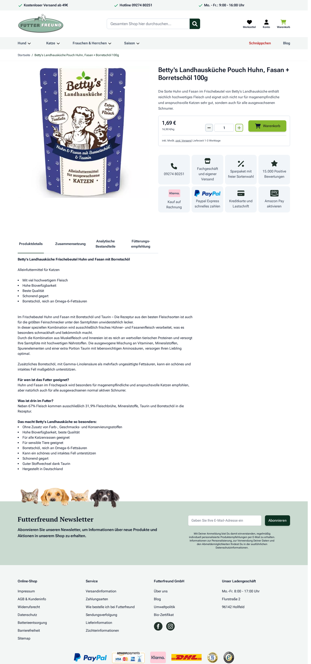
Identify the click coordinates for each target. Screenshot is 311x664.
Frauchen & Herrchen (90, 43)
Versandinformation (101, 591)
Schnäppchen (260, 43)
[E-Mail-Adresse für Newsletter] (224, 520)
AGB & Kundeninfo (32, 599)
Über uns (161, 591)
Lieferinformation (99, 623)
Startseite (24, 55)
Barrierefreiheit (29, 630)
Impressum (26, 591)
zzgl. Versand (183, 140)
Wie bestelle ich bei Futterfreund (110, 607)
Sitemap (24, 638)
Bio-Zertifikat (164, 615)
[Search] (148, 24)
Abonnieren (277, 520)
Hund (22, 43)
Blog (286, 43)
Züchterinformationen (102, 630)
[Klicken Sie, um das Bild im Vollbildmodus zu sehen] (83, 132)
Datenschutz (27, 615)
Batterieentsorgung (32, 623)
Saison (129, 43)
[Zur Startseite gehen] (41, 24)
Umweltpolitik (164, 607)
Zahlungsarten (97, 599)
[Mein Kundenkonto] (266, 24)
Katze (50, 43)
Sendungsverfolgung (101, 615)
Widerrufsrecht (29, 607)
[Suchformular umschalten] (195, 24)
